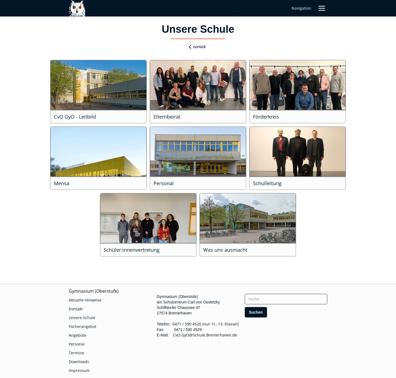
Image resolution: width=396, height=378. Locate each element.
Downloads (79, 361)
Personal (77, 344)
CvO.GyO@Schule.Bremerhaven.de (203, 335)
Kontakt (76, 308)
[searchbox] (286, 299)
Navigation (301, 8)
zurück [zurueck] (199, 46)
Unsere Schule (82, 317)
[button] (321, 8)
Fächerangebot (82, 326)
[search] (256, 312)
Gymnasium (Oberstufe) (94, 291)
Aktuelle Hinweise (85, 300)
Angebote (77, 335)
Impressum (79, 370)
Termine (76, 352)
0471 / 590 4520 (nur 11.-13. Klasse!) (205, 324)
